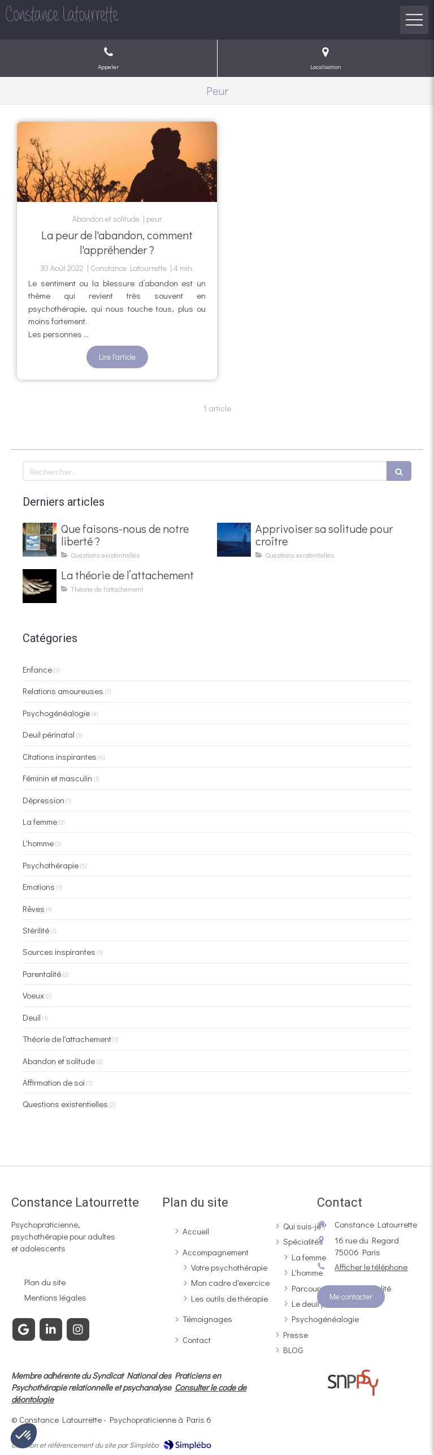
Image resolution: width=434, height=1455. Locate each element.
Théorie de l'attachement (67, 1038)
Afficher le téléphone (371, 1266)
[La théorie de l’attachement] (40, 586)
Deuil (32, 1017)
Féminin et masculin (57, 778)
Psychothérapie (51, 865)
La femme (40, 821)
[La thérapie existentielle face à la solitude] (234, 540)
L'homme (38, 843)
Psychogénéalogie (56, 712)
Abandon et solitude (59, 1060)
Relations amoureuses (63, 690)
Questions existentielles (65, 1103)
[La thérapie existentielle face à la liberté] (40, 540)
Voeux (33, 995)
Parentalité (42, 973)
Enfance (37, 669)
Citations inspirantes (60, 756)
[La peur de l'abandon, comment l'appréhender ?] (117, 162)
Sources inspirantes (59, 951)
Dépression (43, 800)
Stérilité (36, 930)
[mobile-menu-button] (414, 20)
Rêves (34, 908)
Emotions (39, 886)
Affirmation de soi (54, 1082)
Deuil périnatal (49, 734)
